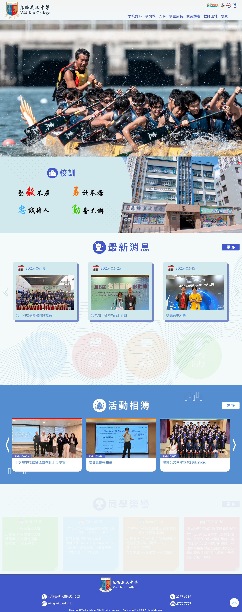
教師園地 (211, 16)
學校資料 (135, 16)
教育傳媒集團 (140, 610)
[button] (7, 432)
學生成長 (176, 16)
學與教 (150, 16)
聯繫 (224, 16)
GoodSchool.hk (155, 610)
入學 (162, 16)
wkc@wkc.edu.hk (60, 603)
